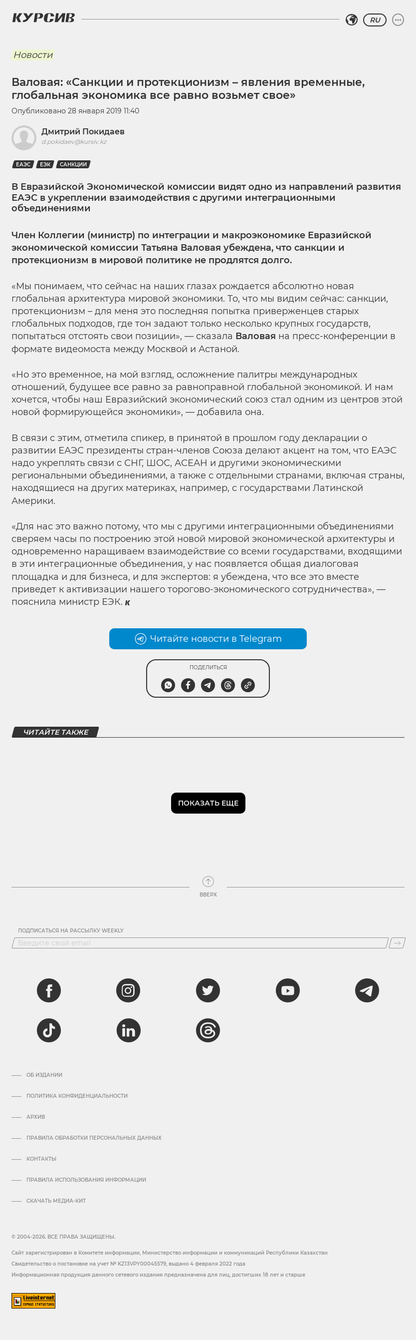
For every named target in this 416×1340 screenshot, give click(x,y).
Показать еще (208, 803)
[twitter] (208, 990)
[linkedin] (128, 1030)
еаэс (23, 164)
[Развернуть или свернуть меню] (398, 19)
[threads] (208, 1030)
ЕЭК (45, 164)
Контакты (41, 1159)
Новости (32, 54)
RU (375, 19)
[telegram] (367, 990)
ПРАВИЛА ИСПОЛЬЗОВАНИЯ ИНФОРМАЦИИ (86, 1180)
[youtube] (288, 990)
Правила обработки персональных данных (94, 1138)
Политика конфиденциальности (77, 1096)
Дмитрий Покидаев (83, 131)
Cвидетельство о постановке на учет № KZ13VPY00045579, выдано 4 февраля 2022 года (128, 1264)
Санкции (73, 164)
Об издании (44, 1075)
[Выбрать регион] (351, 19)
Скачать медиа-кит (56, 1201)
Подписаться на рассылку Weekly (71, 931)
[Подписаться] (397, 942)
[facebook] (49, 990)
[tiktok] (49, 1030)
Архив (35, 1117)
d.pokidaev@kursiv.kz (73, 141)
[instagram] (128, 990)
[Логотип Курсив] (43, 17)
